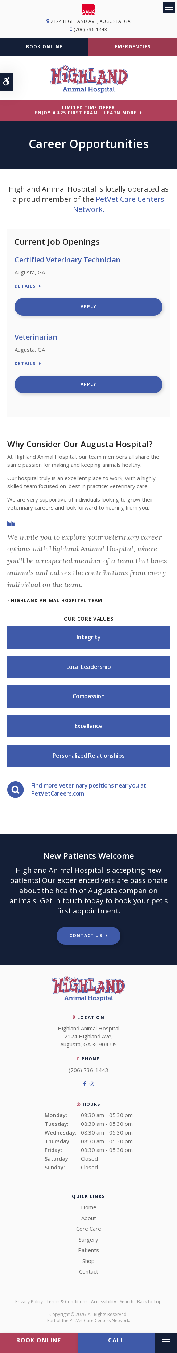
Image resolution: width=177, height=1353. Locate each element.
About (88, 1218)
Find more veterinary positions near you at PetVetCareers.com (88, 789)
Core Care (88, 1228)
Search (126, 1302)
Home (88, 1207)
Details (25, 286)
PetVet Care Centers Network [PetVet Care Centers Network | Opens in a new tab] (99, 1320)
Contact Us (85, 935)
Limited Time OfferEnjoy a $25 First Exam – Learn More (85, 110)
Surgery (88, 1239)
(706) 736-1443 (90, 29)
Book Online (44, 47)
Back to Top (149, 1302)
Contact (88, 1271)
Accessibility (103, 1302)
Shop (88, 1260)
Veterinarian (36, 337)
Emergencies (133, 47)
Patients (88, 1250)
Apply (89, 306)
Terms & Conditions (66, 1302)
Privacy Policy (29, 1302)
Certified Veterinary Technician (67, 260)
